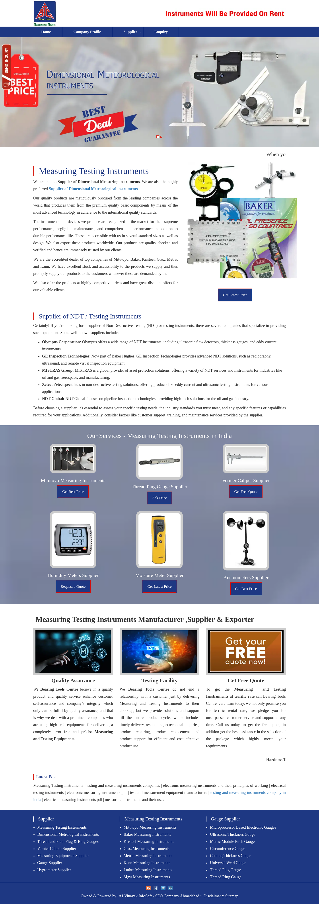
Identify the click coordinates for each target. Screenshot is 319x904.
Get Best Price (73, 492)
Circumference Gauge (227, 848)
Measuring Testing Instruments (62, 827)
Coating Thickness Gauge (230, 855)
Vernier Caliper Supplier (56, 848)
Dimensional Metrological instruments (68, 834)
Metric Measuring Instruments (148, 855)
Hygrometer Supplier (54, 870)
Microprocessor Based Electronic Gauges (243, 827)
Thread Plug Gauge (225, 870)
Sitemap (231, 896)
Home (46, 32)
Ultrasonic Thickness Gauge (232, 834)
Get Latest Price (235, 295)
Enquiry (161, 32)
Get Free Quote (246, 492)
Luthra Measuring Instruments (148, 870)
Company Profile (87, 32)
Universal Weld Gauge (228, 863)
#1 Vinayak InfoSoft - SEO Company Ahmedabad (159, 896)
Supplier (130, 32)
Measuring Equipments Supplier (63, 855)
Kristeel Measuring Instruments (149, 841)
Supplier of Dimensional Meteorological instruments (93, 189)
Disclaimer (212, 896)
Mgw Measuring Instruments (147, 877)
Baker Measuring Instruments (147, 834)
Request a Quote (73, 586)
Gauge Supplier (49, 863)
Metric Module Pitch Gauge (232, 841)
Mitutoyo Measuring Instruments (150, 827)
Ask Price (159, 498)
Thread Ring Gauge (225, 877)
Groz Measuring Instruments (146, 848)
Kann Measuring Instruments (147, 863)
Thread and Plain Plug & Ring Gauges (68, 841)
